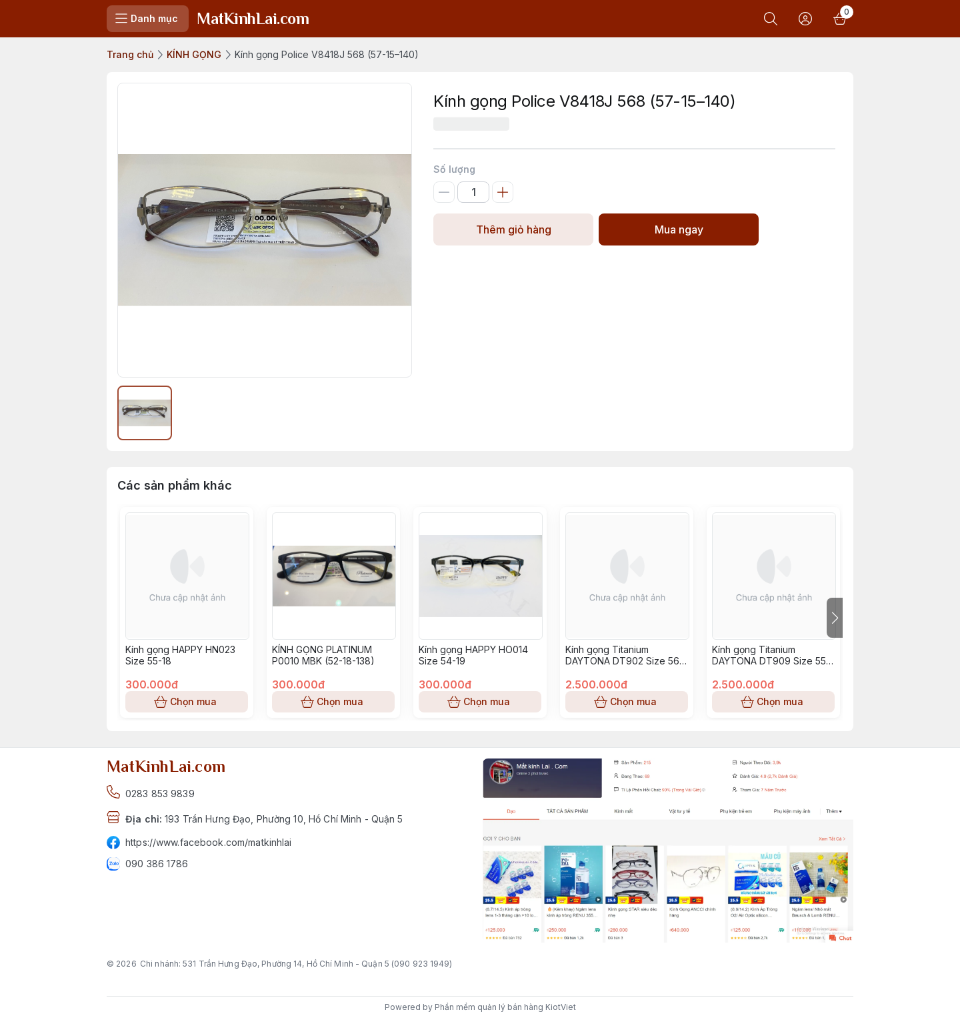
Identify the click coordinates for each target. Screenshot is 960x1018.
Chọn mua (186, 701)
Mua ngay (679, 229)
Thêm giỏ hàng (513, 229)
